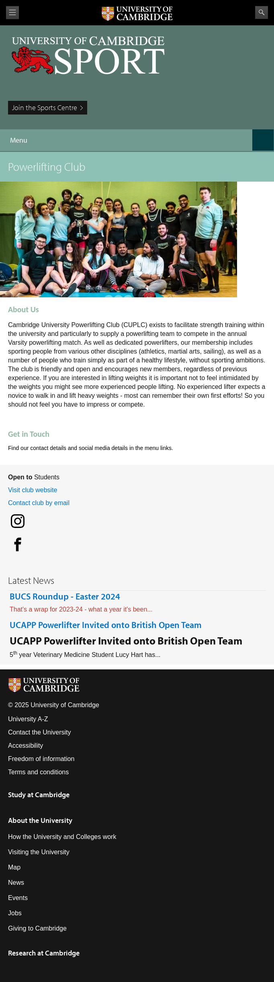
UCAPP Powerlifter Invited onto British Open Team (106, 624)
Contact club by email (39, 502)
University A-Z (28, 719)
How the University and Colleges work (62, 836)
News (16, 882)
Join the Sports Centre (44, 107)
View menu (12, 12)
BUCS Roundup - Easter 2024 (65, 596)
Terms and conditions (38, 772)
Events (18, 897)
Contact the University (39, 732)
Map (14, 867)
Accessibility (25, 745)
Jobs (15, 913)
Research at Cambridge (44, 952)
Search (261, 12)
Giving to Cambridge (37, 928)
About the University (40, 820)
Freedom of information (41, 758)
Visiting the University (39, 852)
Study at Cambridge (39, 794)
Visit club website (32, 490)
